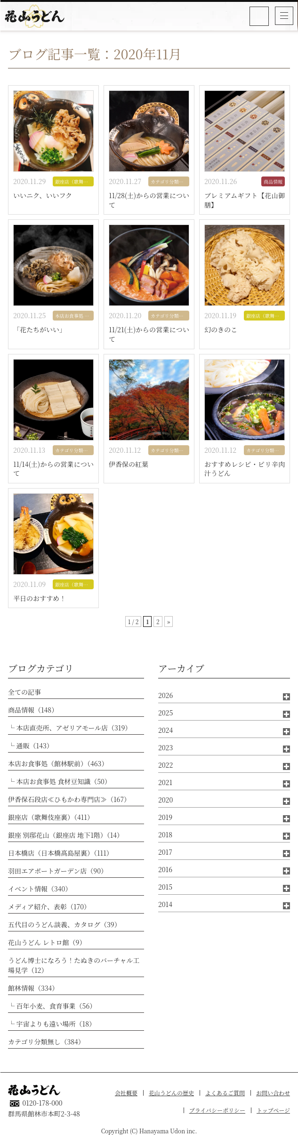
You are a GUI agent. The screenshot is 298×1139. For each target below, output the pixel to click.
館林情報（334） (33, 988)
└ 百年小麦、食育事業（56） (52, 1006)
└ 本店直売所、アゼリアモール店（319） (69, 727)
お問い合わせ (273, 1093)
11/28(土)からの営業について (149, 200)
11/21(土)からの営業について (149, 334)
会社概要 (126, 1093)
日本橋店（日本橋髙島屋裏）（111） (60, 853)
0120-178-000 (259, 16)
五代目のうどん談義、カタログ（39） (64, 924)
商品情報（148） (33, 709)
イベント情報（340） (40, 888)
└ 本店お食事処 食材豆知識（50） (59, 781)
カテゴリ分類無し (169, 181)
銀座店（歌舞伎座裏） (74, 181)
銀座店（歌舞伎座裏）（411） (51, 817)
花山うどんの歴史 (171, 1093)
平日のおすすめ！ (39, 598)
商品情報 (273, 181)
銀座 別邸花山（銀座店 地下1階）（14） (65, 835)
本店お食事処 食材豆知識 (74, 315)
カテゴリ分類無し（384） (46, 1041)
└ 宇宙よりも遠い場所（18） (52, 1023)
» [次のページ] (168, 622)
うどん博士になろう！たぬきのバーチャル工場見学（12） (74, 965)
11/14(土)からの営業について (53, 469)
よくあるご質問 (225, 1093)
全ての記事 (24, 692)
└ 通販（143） (30, 745)
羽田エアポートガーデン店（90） (57, 870)
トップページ (273, 1110)
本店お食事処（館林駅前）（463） (58, 763)
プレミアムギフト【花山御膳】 (244, 200)
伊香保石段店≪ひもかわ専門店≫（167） (69, 799)
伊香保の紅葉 (128, 464)
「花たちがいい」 (39, 329)
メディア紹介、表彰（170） (49, 906)
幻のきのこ (220, 329)
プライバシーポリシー (217, 1110)
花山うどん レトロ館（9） (47, 942)
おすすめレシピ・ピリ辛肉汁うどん (244, 469)
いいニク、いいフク (42, 195)
